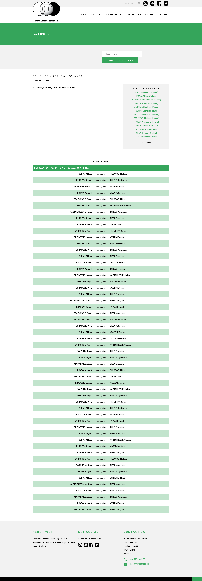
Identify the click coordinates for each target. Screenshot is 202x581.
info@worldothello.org (136, 557)
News (164, 14)
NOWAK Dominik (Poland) (146, 104)
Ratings (151, 14)
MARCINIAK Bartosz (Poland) (146, 101)
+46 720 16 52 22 (134, 553)
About (96, 14)
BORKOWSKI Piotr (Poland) (146, 86)
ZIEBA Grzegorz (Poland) (146, 127)
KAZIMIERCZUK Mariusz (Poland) (146, 93)
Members (135, 14)
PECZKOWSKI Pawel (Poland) (146, 108)
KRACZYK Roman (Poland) (146, 97)
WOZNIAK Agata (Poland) (146, 123)
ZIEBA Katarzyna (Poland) (146, 130)
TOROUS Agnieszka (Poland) (146, 116)
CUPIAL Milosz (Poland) (146, 90)
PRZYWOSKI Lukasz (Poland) (146, 112)
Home (84, 14)
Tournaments (114, 14)
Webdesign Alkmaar (44, 576)
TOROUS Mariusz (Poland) (146, 119)
